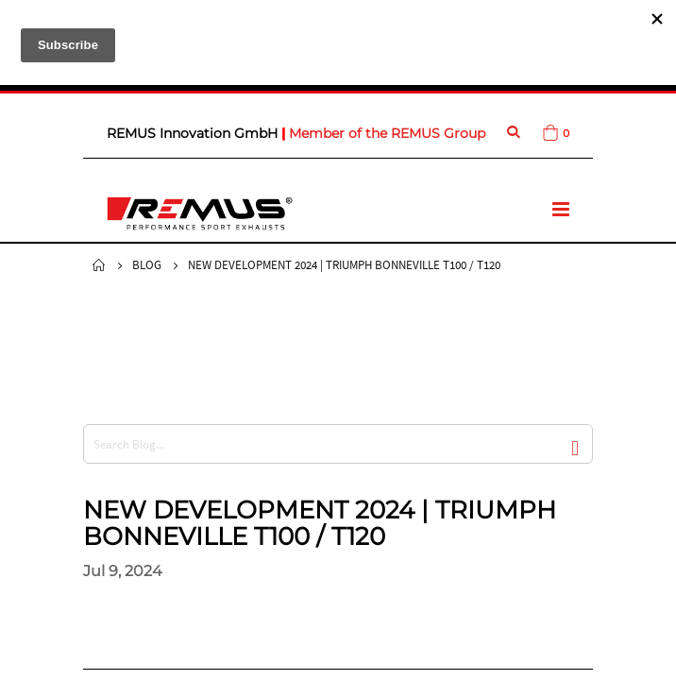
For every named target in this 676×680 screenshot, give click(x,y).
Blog (146, 265)
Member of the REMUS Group (387, 133)
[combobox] (338, 444)
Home (99, 265)
